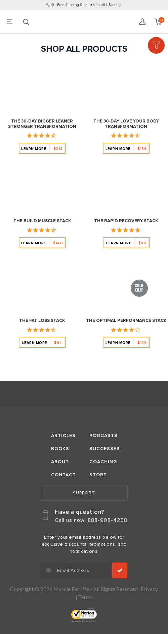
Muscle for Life (84, 394)
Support (84, 493)
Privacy (149, 589)
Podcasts (103, 435)
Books (60, 448)
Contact (63, 475)
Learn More (42, 149)
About (60, 462)
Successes (104, 448)
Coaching (103, 462)
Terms (85, 597)
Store (98, 475)
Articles (63, 435)
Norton (84, 615)
